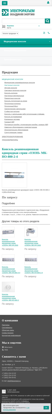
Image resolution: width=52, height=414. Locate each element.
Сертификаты (7, 328)
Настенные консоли (11, 85)
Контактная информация (11, 335)
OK (46, 408)
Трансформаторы (10, 140)
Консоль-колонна (10, 93)
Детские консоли (10, 88)
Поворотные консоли (12, 98)
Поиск (47, 21)
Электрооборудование (12, 137)
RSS (6, 350)
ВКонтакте (8, 347)
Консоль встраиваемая (13, 117)
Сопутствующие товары (13, 132)
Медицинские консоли (12, 79)
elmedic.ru (25, 401)
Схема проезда (7, 333)
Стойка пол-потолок (11, 111)
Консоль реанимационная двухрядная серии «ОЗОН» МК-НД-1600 (32, 242)
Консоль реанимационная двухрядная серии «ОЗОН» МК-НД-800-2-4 (33, 270)
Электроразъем (22, 12)
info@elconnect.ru (14, 381)
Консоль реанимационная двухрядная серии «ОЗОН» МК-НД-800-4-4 (11, 270)
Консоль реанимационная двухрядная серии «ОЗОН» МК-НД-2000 (10, 242)
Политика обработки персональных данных (16, 402)
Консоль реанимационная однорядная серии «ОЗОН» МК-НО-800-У (10, 297)
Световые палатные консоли (15, 90)
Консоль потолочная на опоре (15, 101)
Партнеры (5, 325)
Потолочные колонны (12, 104)
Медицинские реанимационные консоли (19, 82)
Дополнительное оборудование (16, 130)
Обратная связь (8, 330)
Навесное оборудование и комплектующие (20, 127)
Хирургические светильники (14, 109)
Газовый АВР (9, 122)
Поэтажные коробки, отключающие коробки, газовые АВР (26, 125)
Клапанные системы (12, 119)
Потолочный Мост (11, 106)
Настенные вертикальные (14, 96)
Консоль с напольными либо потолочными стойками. (24, 114)
